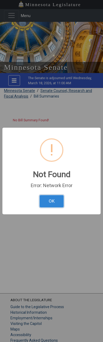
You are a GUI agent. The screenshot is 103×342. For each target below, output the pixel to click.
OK (52, 201)
